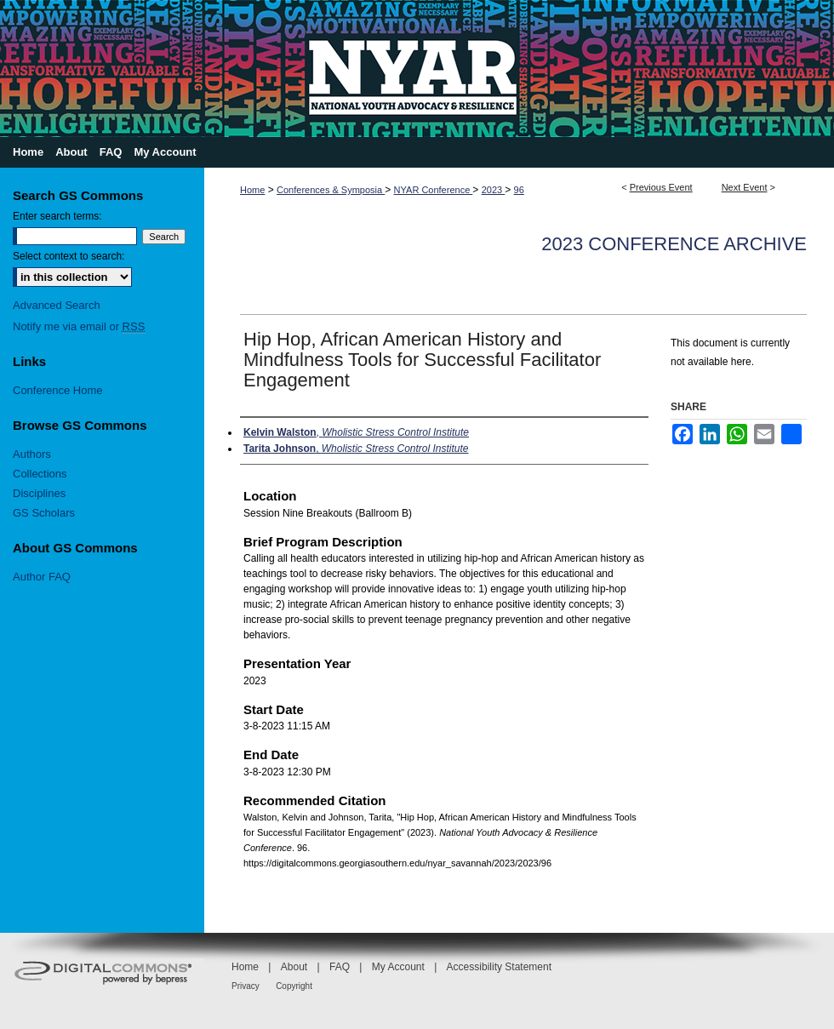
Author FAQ (42, 576)
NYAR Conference (433, 190)
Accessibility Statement (499, 967)
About (294, 967)
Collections (40, 473)
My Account (398, 967)
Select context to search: (68, 256)
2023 (494, 190)
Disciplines (39, 493)
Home (252, 190)
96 (519, 190)
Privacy (245, 986)
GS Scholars (44, 512)
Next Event (745, 187)
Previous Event (661, 187)
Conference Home (58, 390)
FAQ (339, 967)
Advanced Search (56, 305)
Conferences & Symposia (331, 190)
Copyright (294, 986)
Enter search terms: (57, 216)
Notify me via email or (79, 326)
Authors (32, 454)
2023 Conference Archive (674, 243)
